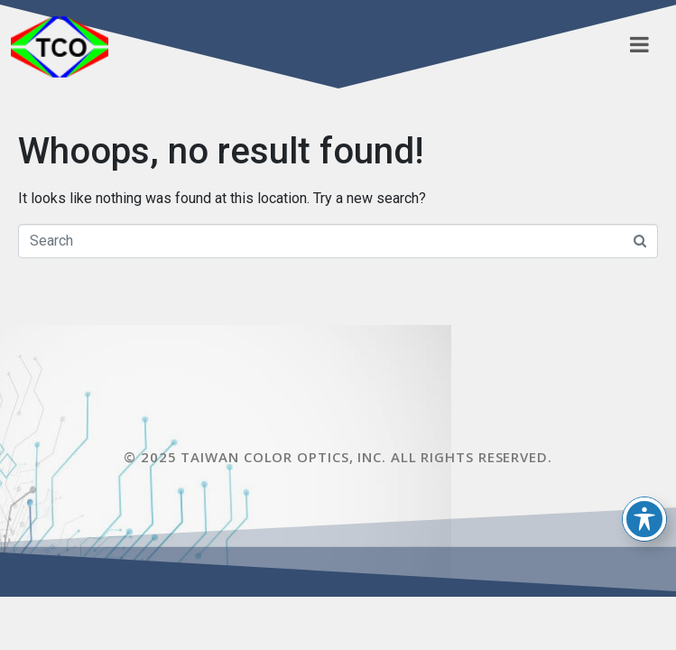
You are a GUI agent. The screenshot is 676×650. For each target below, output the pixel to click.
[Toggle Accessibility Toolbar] (644, 519)
